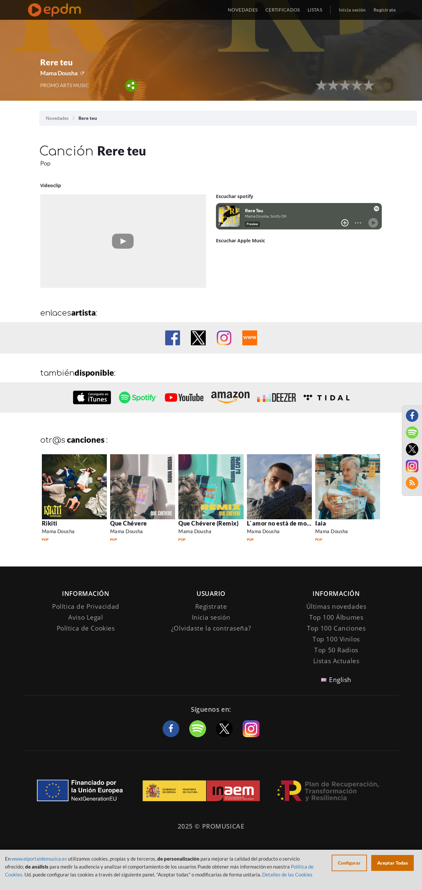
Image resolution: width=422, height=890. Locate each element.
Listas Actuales (336, 661)
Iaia (320, 523)
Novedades (57, 118)
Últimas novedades (336, 606)
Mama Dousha (58, 73)
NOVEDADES (243, 10)
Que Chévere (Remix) (208, 523)
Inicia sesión (352, 10)
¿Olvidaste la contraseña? (211, 628)
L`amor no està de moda (280, 523)
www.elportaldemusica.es (39, 859)
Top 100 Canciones (336, 628)
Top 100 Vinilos (336, 639)
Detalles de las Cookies (287, 874)
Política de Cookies (86, 628)
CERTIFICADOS (282, 10)
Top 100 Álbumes (336, 617)
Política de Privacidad (85, 606)
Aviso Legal (85, 617)
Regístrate (385, 10)
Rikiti (49, 523)
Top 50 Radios (336, 650)
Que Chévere (128, 523)
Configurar (349, 863)
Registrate (211, 606)
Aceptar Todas (392, 863)
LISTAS (315, 10)
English (340, 679)
